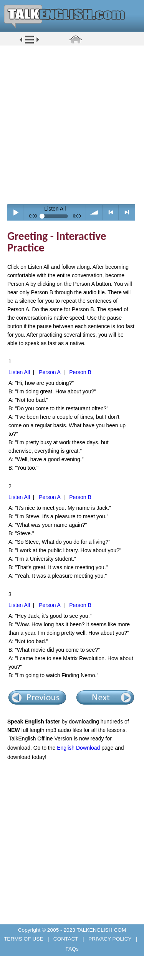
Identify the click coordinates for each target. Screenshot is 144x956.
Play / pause (15, 212)
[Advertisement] (72, 124)
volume (94, 212)
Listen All (19, 372)
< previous (110, 212)
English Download (78, 748)
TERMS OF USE (24, 939)
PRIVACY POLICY (110, 939)
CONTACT (65, 939)
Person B (80, 372)
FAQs (71, 949)
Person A (49, 372)
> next (126, 212)
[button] (29, 43)
